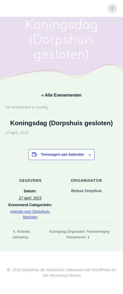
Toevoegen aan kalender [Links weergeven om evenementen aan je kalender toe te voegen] (62, 154)
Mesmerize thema (65, 275)
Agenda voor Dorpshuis (29, 211)
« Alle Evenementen (62, 95)
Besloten (30, 217)
